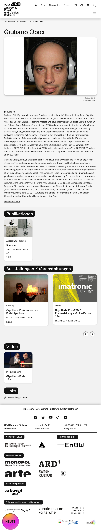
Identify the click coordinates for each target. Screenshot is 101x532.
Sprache (88, 5)
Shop (43, 5)
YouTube (50, 417)
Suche (94, 5)
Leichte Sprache (75, 5)
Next (92, 334)
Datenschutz (42, 409)
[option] (19, 240)
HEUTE (10, 521)
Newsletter (54, 5)
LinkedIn (65, 417)
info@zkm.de (70, 428)
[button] (50, 66)
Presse (67, 5)
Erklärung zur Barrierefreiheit (64, 409)
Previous (85, 334)
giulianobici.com (12, 201)
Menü (94, 13)
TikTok (58, 417)
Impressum (28, 409)
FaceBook (35, 417)
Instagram (43, 417)
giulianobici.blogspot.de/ (16, 397)
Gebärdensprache (81, 5)
